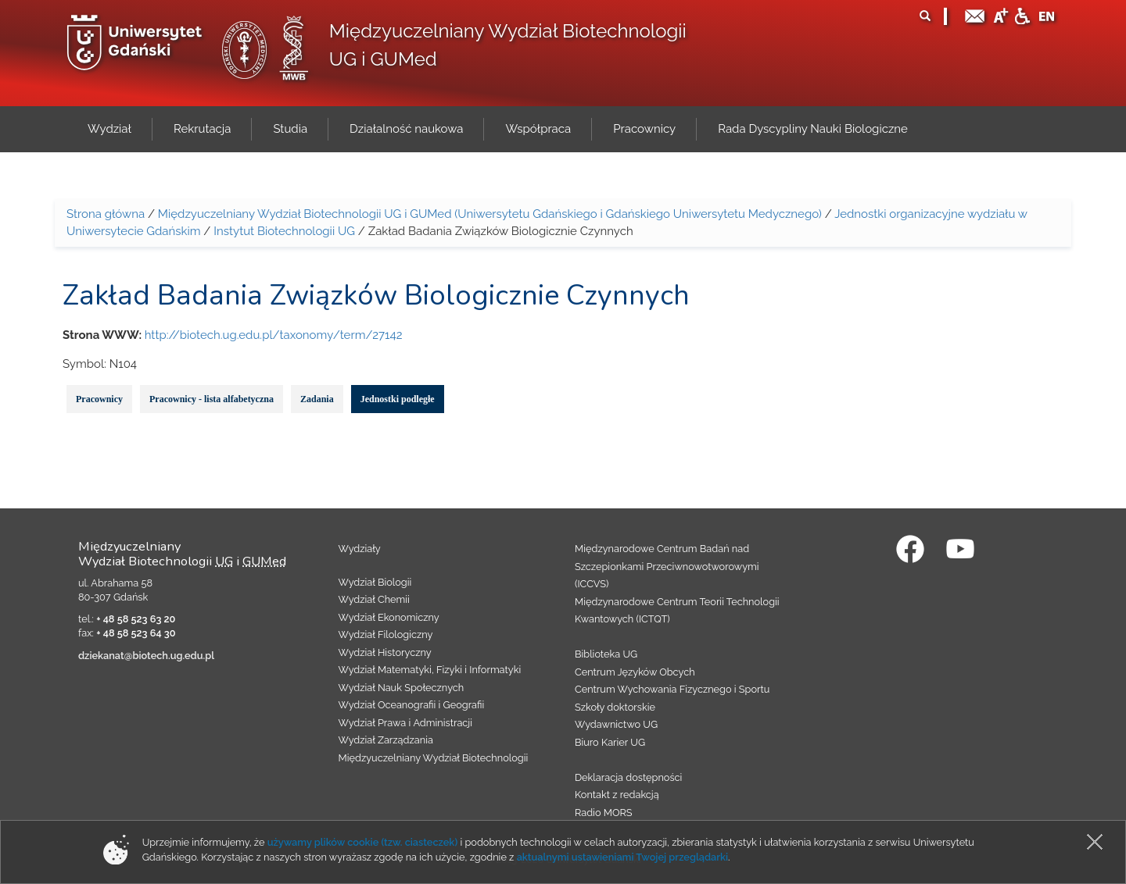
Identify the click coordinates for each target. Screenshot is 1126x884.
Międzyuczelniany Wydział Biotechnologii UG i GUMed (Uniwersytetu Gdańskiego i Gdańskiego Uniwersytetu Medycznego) (490, 214)
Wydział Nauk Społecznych (401, 687)
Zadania (317, 399)
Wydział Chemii (374, 599)
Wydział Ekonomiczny (389, 617)
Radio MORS (604, 812)
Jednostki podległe (397, 399)
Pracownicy (99, 399)
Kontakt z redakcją (617, 794)
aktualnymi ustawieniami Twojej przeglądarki (622, 857)
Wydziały (360, 548)
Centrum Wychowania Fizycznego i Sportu (672, 689)
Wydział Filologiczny (386, 634)
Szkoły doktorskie (615, 707)
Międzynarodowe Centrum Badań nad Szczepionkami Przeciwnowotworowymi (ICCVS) (667, 566)
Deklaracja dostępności (628, 777)
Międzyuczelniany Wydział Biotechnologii (434, 758)
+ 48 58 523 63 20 (135, 619)
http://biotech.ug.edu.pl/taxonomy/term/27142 (274, 335)
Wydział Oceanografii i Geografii (412, 705)
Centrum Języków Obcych (635, 672)
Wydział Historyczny (385, 652)
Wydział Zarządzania (386, 740)
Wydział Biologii (375, 582)
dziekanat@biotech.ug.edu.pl (146, 655)
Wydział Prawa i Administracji (406, 723)
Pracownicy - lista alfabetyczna (211, 399)
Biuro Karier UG (610, 742)
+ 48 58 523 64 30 (135, 633)
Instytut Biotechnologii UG (284, 231)
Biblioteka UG (606, 654)
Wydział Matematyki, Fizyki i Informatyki (430, 669)
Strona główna (105, 214)
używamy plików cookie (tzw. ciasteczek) (362, 842)
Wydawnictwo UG (616, 724)
